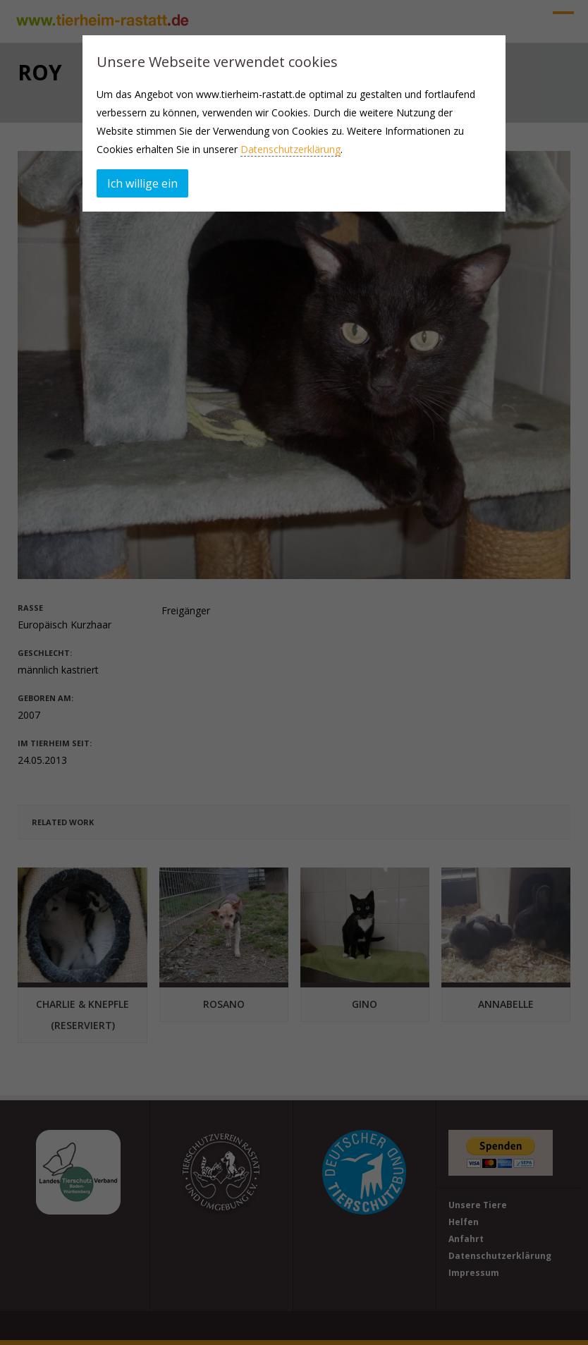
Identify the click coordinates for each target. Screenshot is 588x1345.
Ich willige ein (142, 183)
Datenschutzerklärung (290, 149)
